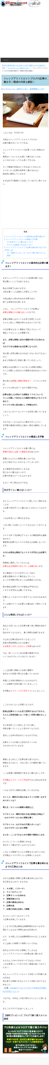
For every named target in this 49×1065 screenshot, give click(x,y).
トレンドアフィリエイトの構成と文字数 (21, 239)
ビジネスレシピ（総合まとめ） (15, 89)
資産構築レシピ (36, 89)
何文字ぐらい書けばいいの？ (20, 242)
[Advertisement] (23, 32)
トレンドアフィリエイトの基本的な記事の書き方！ (25, 236)
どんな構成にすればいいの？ (20, 245)
